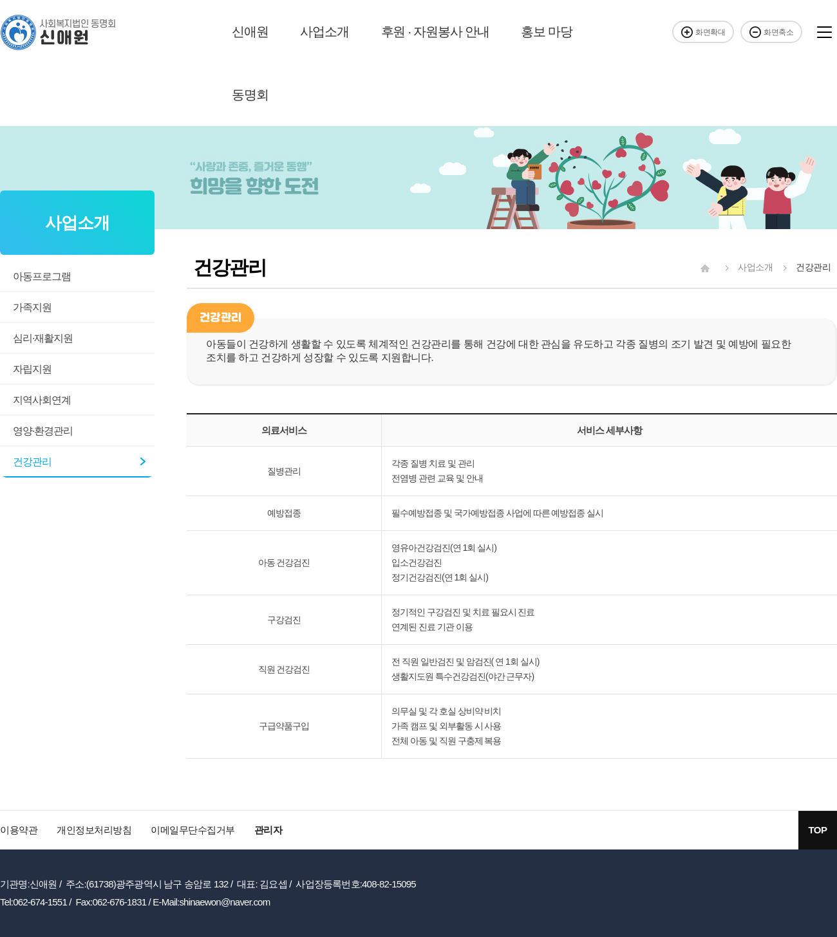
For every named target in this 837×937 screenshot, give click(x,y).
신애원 (250, 31)
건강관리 (32, 461)
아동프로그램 (42, 276)
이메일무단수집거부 (193, 829)
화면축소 (771, 32)
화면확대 (703, 32)
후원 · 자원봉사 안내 (435, 31)
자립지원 (32, 369)
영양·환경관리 (43, 430)
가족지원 (32, 307)
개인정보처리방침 (94, 829)
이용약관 (18, 829)
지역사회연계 (42, 399)
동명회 (250, 95)
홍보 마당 (546, 31)
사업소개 (324, 31)
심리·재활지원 (43, 338)
